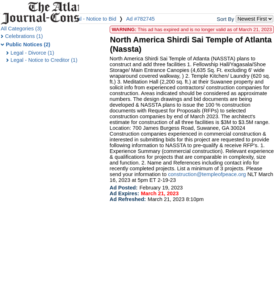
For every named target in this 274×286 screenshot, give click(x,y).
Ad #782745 (140, 19)
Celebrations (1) (24, 36)
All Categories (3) (21, 28)
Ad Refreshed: (128, 199)
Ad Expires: (124, 193)
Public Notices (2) (28, 44)
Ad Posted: (124, 188)
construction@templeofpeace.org (207, 174)
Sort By (225, 19)
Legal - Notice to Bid (92, 19)
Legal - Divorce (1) (32, 53)
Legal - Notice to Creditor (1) (43, 60)
